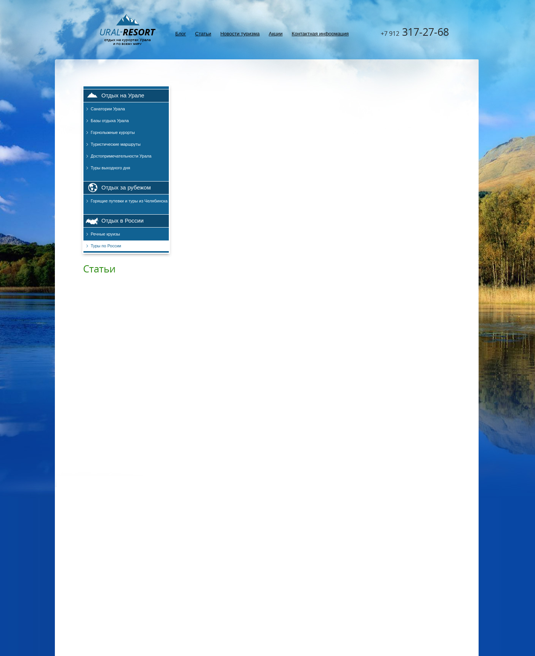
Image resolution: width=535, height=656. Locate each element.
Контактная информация (320, 34)
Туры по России (106, 246)
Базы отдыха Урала (110, 120)
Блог (180, 34)
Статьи (203, 34)
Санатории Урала (108, 109)
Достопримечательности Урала (121, 156)
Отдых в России (122, 220)
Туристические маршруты (116, 144)
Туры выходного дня (110, 168)
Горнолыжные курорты (113, 132)
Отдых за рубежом (126, 187)
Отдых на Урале (122, 95)
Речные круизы (105, 234)
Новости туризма (239, 34)
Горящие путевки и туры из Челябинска (129, 201)
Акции (275, 34)
